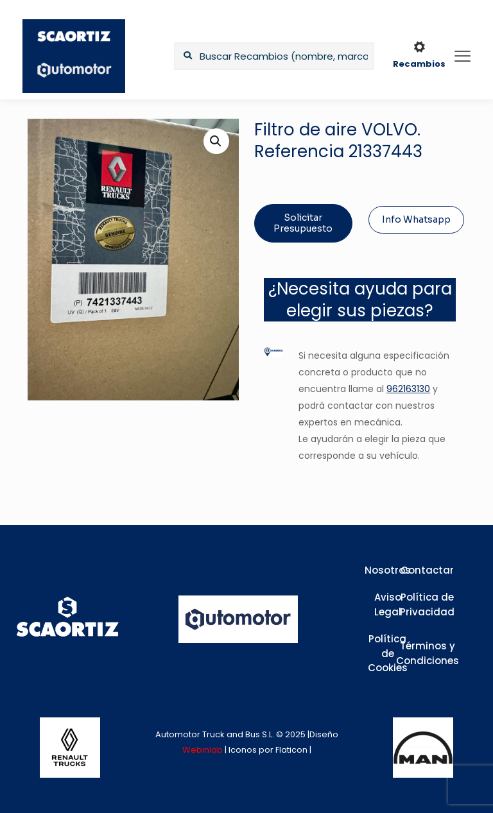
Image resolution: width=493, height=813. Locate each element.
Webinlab (203, 750)
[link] (70, 747)
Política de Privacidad (427, 604)
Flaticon (291, 750)
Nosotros (388, 570)
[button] (216, 141)
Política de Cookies (388, 653)
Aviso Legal (387, 604)
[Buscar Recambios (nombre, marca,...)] (274, 56)
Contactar (427, 570)
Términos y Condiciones (427, 653)
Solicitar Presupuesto (303, 223)
